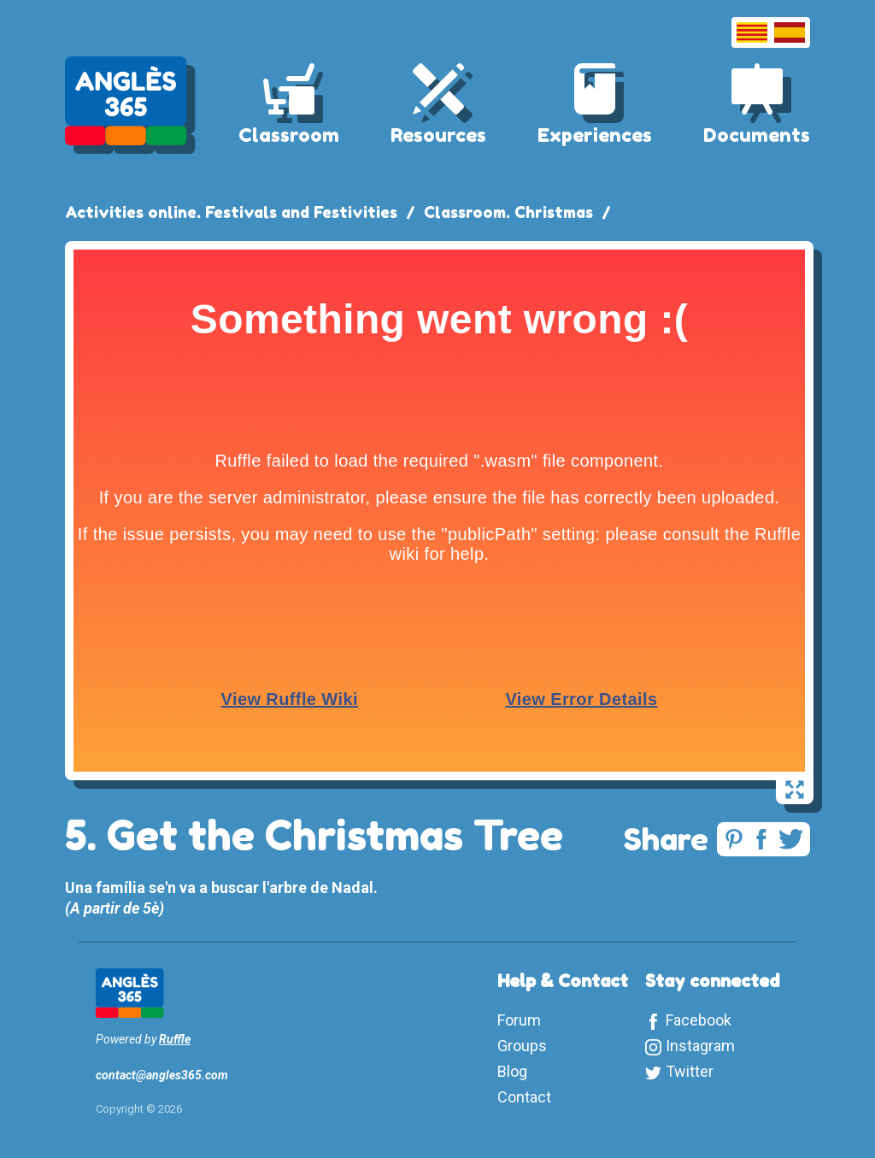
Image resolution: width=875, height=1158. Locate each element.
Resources (438, 135)
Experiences (594, 135)
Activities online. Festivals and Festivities (231, 212)
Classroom (288, 135)
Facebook (698, 1020)
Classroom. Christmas (508, 212)
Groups (522, 1046)
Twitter (690, 1071)
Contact (524, 1097)
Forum (519, 1020)
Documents (756, 135)
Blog (512, 1071)
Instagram (700, 1046)
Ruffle (175, 1039)
